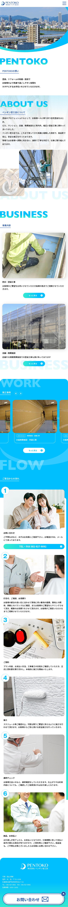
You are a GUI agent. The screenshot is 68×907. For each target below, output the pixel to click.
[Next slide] (20, 393)
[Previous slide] (16, 393)
